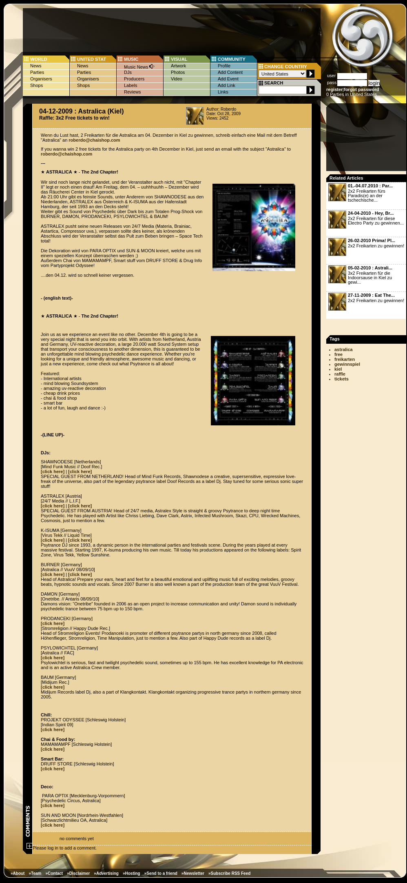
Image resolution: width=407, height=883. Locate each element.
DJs (128, 72)
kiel (338, 369)
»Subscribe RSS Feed (229, 873)
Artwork (178, 65)
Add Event (228, 78)
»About (17, 873)
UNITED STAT (91, 59)
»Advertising (106, 873)
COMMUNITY (232, 59)
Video (176, 78)
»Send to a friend (160, 873)
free (338, 354)
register (334, 89)
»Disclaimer (78, 873)
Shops (36, 85)
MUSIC (131, 59)
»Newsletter (192, 873)
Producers (134, 78)
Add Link (226, 85)
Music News (139, 66)
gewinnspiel (347, 364)
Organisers (41, 78)
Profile (224, 65)
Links (223, 91)
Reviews (132, 91)
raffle (339, 373)
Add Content (230, 72)
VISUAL (179, 59)
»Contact (54, 873)
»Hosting (131, 873)
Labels (130, 85)
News (36, 65)
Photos (178, 72)
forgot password (361, 89)
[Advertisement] (367, 139)
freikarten (344, 359)
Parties (37, 72)
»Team (35, 873)
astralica (343, 349)
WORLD (38, 59)
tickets (341, 378)
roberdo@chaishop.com (94, 140)
